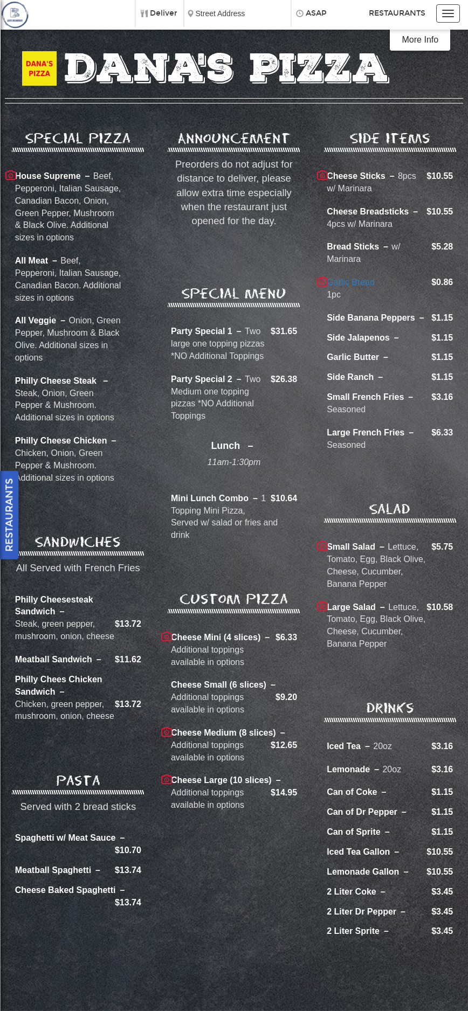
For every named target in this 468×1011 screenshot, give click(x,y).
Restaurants (397, 13)
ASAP (316, 13)
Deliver (163, 13)
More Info (420, 39)
